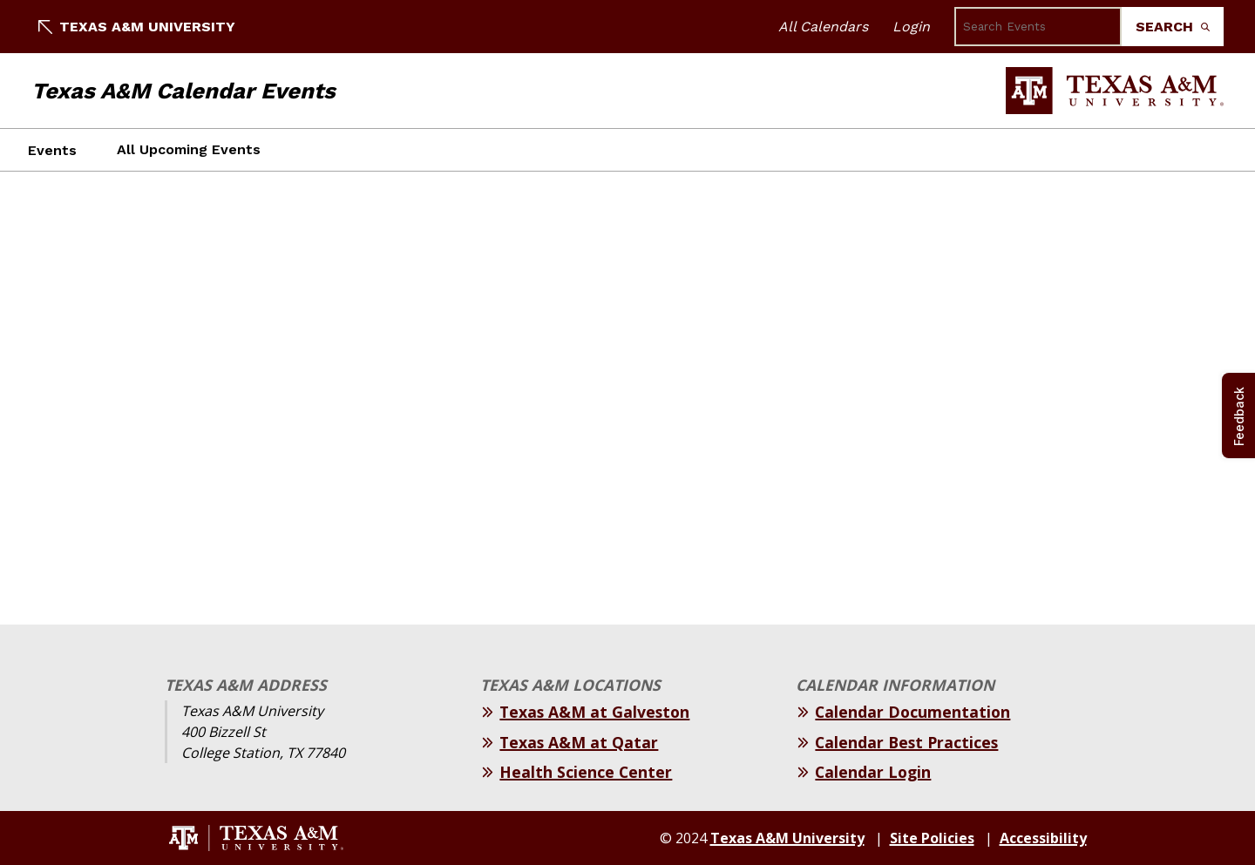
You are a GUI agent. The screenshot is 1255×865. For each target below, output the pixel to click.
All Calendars (823, 26)
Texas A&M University (136, 26)
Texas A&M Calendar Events (183, 91)
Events (52, 150)
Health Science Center (585, 771)
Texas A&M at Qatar (578, 742)
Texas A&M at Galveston (594, 711)
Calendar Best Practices (906, 742)
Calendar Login (873, 771)
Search (1173, 26)
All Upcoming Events (189, 149)
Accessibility (1043, 838)
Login (911, 26)
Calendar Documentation (912, 711)
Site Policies (932, 838)
